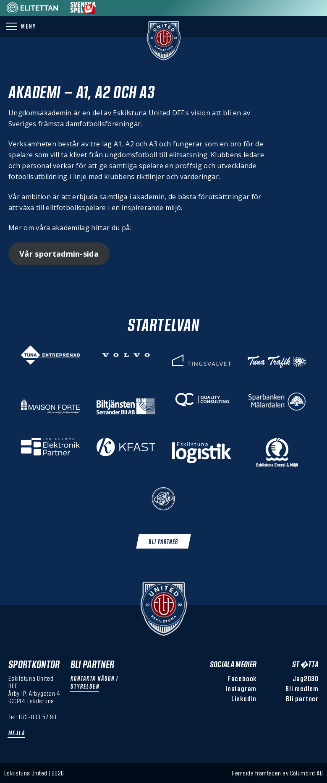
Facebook (242, 678)
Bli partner (302, 698)
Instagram (240, 688)
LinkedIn (243, 698)
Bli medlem (302, 688)
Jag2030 (306, 678)
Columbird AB (306, 773)
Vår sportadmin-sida (59, 254)
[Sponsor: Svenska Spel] (83, 11)
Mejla (17, 732)
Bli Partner (163, 541)
